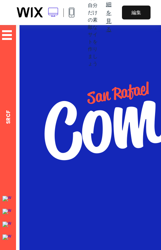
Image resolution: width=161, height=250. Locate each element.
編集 (136, 12)
